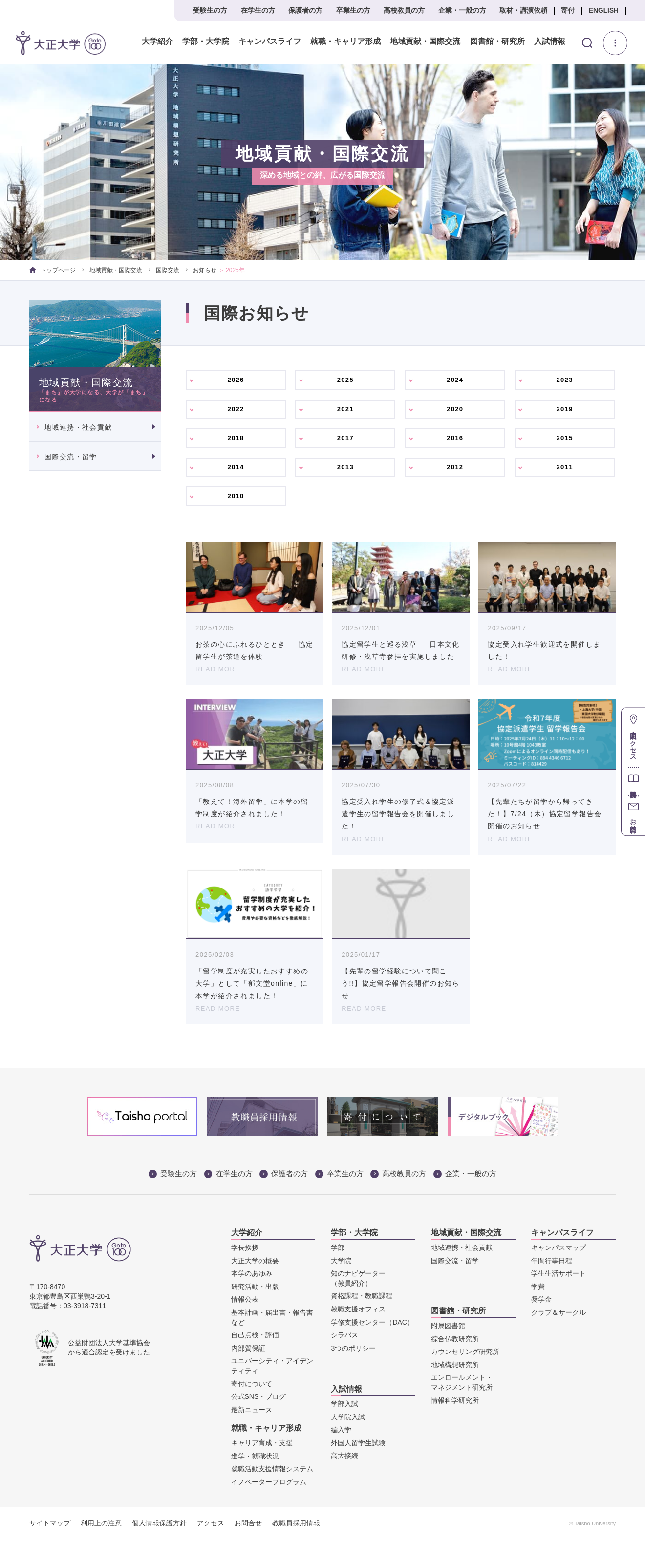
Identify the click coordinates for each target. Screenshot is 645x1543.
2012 (455, 470)
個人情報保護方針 (159, 1527)
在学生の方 (258, 10)
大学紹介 (156, 41)
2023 (565, 380)
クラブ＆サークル (558, 1317)
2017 (346, 440)
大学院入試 (348, 1421)
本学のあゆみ (251, 1278)
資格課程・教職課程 (361, 1300)
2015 (565, 440)
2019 (565, 410)
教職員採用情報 (296, 1527)
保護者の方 (305, 10)
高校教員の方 (404, 10)
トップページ (52, 270)
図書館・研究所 (496, 41)
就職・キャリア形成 (344, 41)
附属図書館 (448, 1330)
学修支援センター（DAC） (372, 1326)
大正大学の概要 (255, 1264)
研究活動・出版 (255, 1290)
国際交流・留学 (70, 457)
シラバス (344, 1339)
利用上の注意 (101, 1527)
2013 (346, 470)
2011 (565, 470)
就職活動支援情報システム (272, 1473)
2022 (236, 410)
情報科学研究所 (455, 1404)
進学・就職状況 (255, 1460)
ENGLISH (604, 10)
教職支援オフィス (358, 1313)
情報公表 (244, 1304)
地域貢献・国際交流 (424, 41)
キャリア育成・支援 (262, 1447)
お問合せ (248, 1527)
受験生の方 (210, 10)
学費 (538, 1290)
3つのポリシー (353, 1352)
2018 (236, 440)
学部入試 (344, 1408)
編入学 (341, 1434)
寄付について (251, 1388)
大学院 (341, 1264)
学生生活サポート (558, 1278)
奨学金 (541, 1304)
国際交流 (167, 270)
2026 (236, 380)
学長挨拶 (244, 1252)
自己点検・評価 (255, 1339)
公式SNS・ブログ (258, 1401)
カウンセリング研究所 (465, 1356)
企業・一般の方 (462, 10)
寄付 (568, 10)
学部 (337, 1252)
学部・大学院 (204, 41)
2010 (236, 500)
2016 (455, 440)
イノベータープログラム (268, 1486)
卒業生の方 (353, 10)
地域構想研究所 (455, 1369)
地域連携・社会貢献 (78, 427)
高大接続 (344, 1460)
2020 (455, 410)
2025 (346, 380)
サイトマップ (49, 1527)
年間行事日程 (551, 1264)
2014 (236, 470)
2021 (346, 410)
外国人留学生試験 (358, 1447)
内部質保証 (248, 1352)
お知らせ (204, 270)
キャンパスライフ (268, 41)
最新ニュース (251, 1413)
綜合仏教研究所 (455, 1343)
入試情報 (548, 41)
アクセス (210, 1527)
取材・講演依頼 (523, 10)
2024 (455, 380)
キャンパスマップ (558, 1252)
